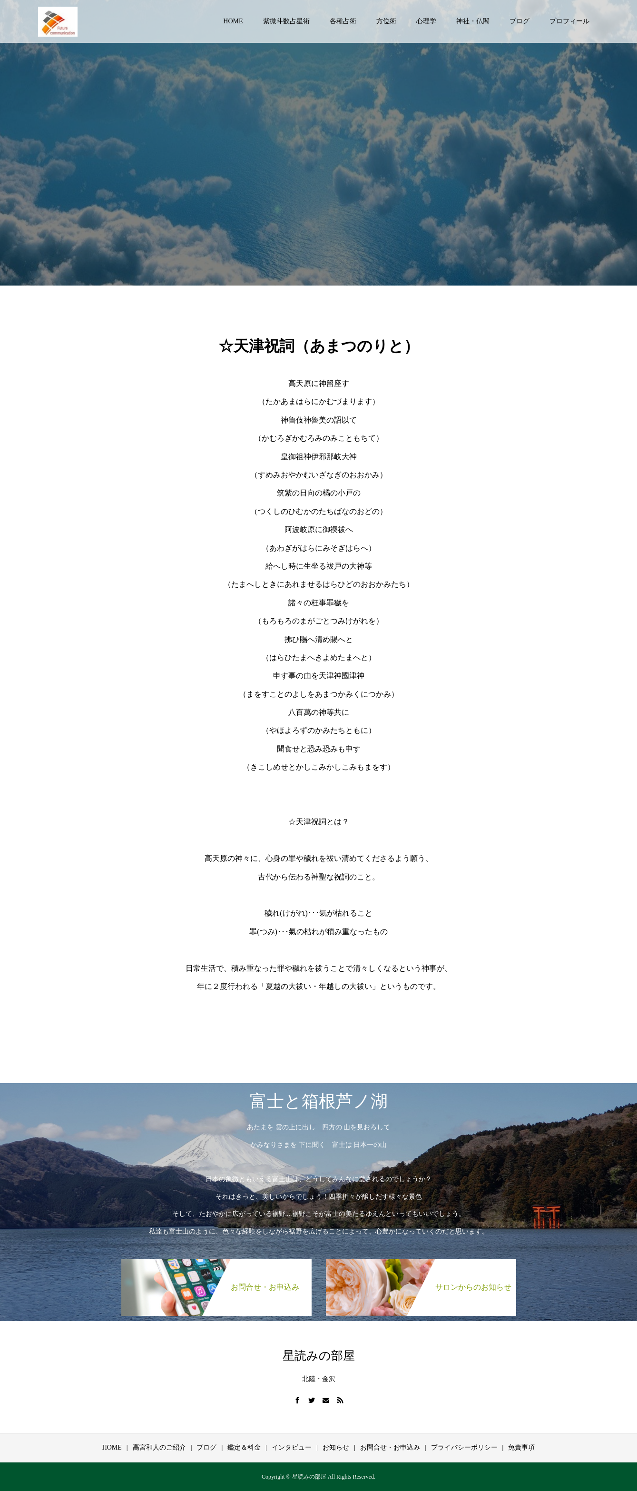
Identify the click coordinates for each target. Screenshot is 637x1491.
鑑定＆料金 (244, 1447)
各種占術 (343, 21)
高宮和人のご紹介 (159, 1447)
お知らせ (336, 1447)
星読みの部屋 (319, 1355)
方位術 (386, 21)
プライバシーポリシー (464, 1447)
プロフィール (569, 21)
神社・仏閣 (473, 21)
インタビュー (292, 1447)
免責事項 (521, 1447)
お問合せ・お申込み (390, 1447)
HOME (233, 21)
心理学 (426, 21)
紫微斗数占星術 (286, 21)
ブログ (519, 21)
